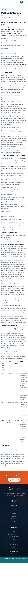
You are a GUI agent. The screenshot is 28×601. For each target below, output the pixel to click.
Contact (14, 524)
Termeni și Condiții (20, 561)
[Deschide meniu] (25, 2)
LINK (22, 458)
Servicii (14, 511)
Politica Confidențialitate (9, 561)
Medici (14, 516)
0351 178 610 (14, 553)
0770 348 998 (14, 551)
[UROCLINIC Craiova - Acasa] (5, 2)
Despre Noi (14, 518)
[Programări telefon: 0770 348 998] (21, 2)
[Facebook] (12, 501)
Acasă (14, 508)
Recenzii (14, 521)
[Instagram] (15, 501)
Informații (14, 513)
